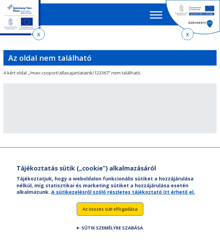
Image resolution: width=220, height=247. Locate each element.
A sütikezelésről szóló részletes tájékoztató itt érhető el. (123, 199)
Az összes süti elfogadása (110, 216)
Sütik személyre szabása (112, 235)
